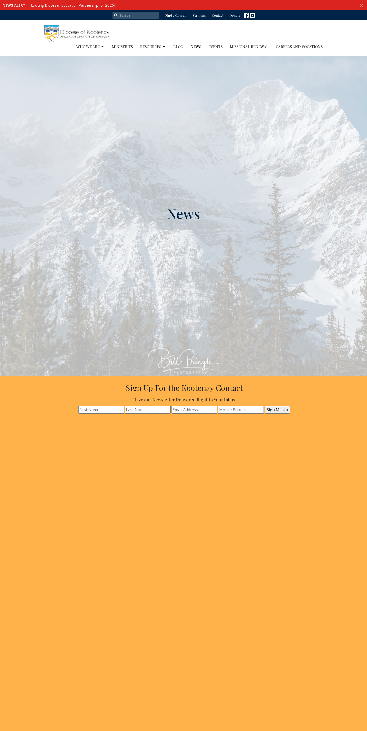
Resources (153, 46)
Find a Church (175, 15)
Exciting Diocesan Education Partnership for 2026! (73, 5)
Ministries (122, 46)
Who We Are (90, 46)
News (196, 46)
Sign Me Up (277, 409)
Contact (217, 15)
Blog (178, 46)
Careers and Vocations (299, 46)
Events (215, 46)
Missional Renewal (249, 46)
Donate (234, 15)
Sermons (199, 15)
